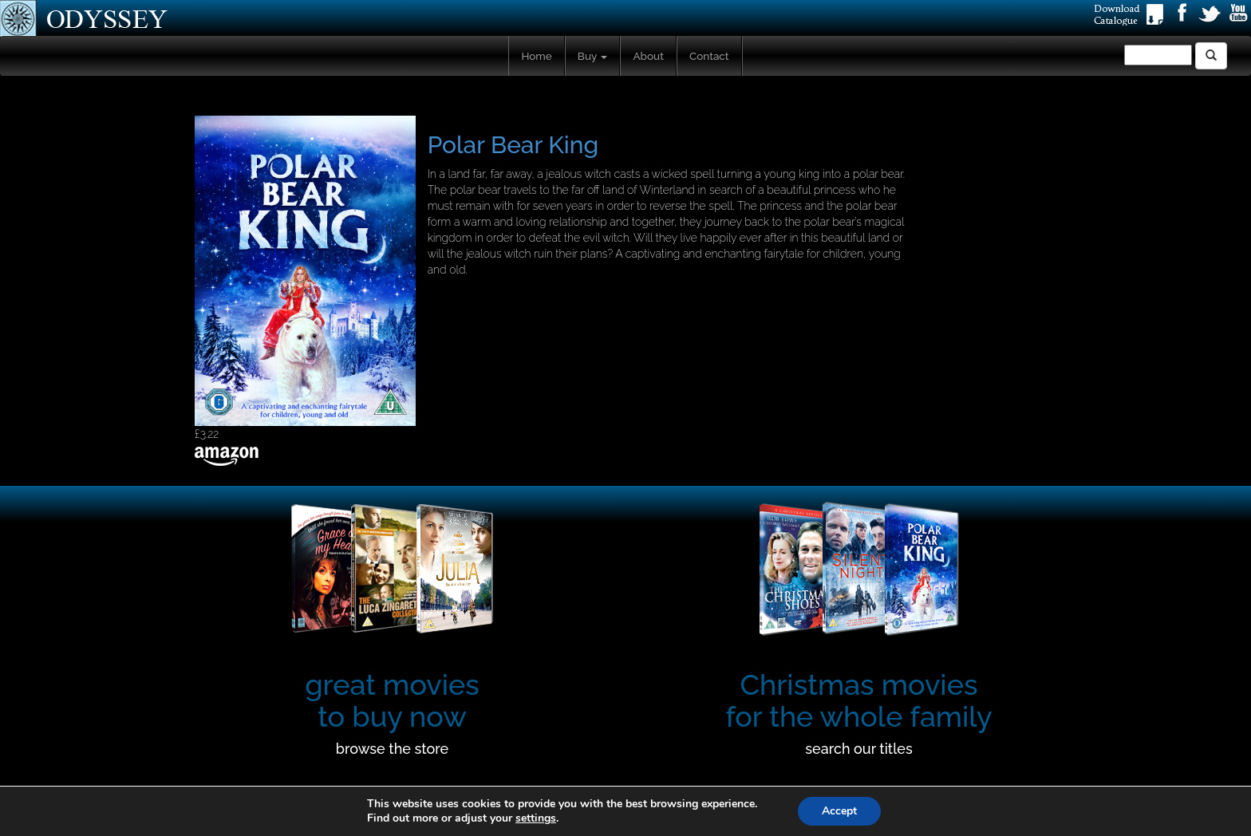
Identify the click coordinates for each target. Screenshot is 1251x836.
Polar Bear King (513, 145)
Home (536, 55)
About (648, 55)
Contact (709, 55)
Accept (839, 810)
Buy (593, 55)
